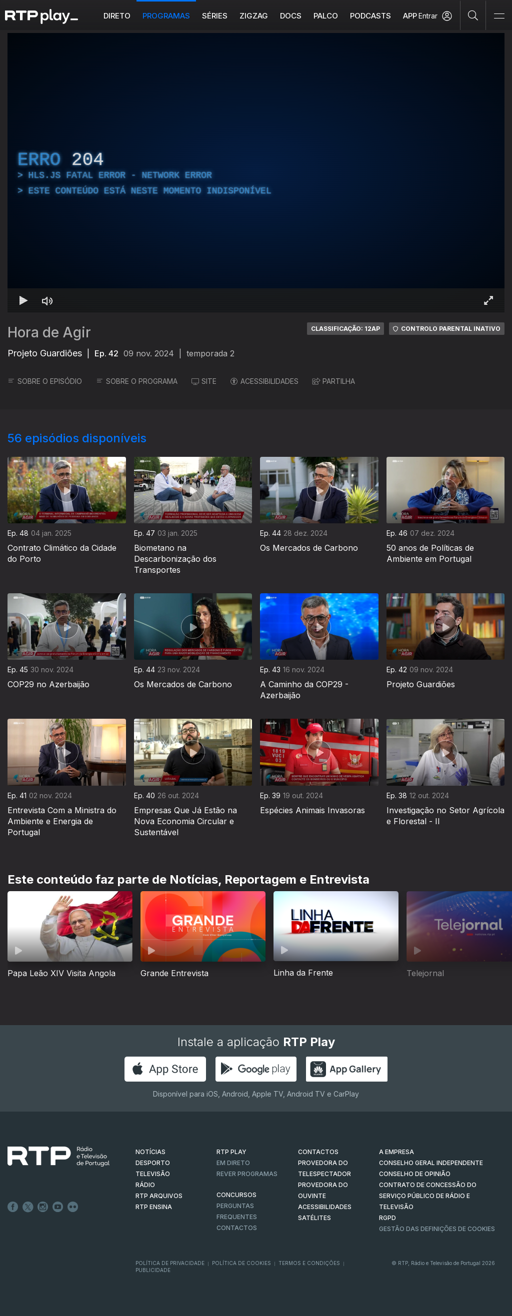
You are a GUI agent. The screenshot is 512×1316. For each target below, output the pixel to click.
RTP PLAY (231, 1152)
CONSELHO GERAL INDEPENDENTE (431, 1163)
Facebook (13, 1207)
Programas (166, 15)
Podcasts (370, 15)
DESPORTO (153, 1163)
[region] (256, 172)
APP (410, 15)
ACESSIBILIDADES (264, 381)
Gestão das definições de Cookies (437, 1229)
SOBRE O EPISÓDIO (45, 381)
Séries (215, 15)
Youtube (58, 1207)
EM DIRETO (233, 1163)
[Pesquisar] (473, 15)
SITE (204, 381)
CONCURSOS (236, 1195)
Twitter (28, 1207)
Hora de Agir (49, 332)
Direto (117, 15)
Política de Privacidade (170, 1263)
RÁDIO (145, 1185)
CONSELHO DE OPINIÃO (414, 1174)
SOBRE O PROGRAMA (137, 381)
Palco (326, 15)
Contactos (236, 1228)
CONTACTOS (318, 1152)
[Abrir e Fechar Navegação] (499, 16)
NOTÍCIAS (151, 1152)
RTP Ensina (154, 1207)
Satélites (314, 1218)
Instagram (43, 1207)
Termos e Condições (309, 1263)
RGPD (387, 1218)
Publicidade (153, 1270)
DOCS (291, 15)
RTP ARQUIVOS (159, 1196)
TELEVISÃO (153, 1174)
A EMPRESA (396, 1152)
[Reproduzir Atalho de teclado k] (24, 300)
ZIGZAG (254, 15)
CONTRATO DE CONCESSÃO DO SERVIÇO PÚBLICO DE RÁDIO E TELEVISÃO (427, 1196)
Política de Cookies (241, 1263)
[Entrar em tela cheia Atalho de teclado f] (488, 300)
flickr (73, 1207)
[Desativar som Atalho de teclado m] (48, 300)
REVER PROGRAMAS (247, 1174)
